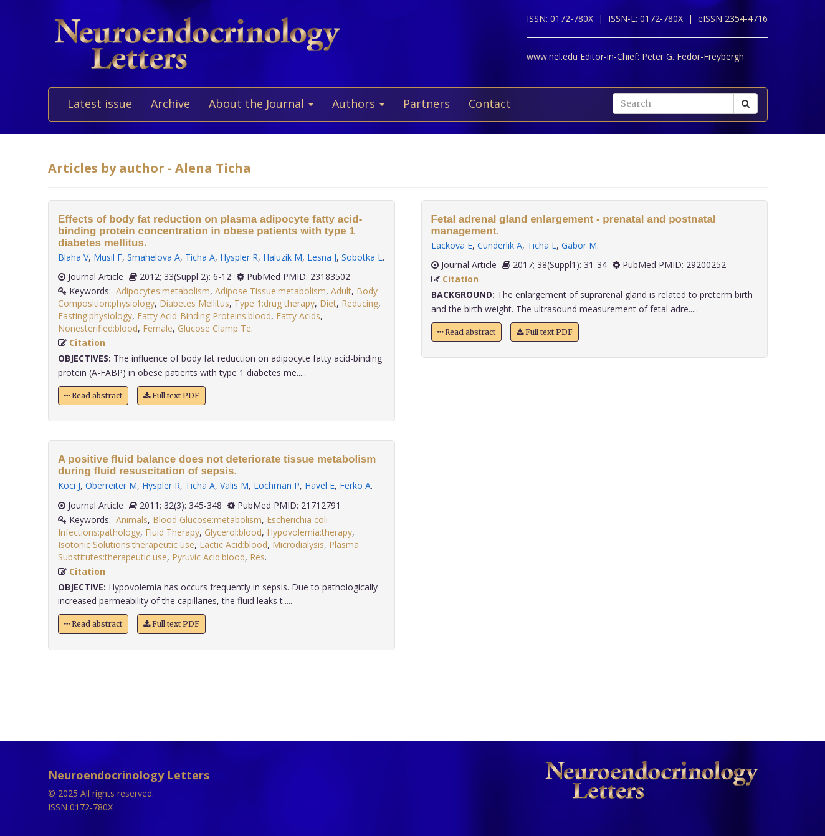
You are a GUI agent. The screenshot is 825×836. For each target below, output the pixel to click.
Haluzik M (282, 257)
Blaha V (73, 257)
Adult (341, 291)
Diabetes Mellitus (194, 303)
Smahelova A (153, 257)
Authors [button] (358, 103)
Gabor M (579, 245)
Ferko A (355, 485)
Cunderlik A (499, 245)
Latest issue (99, 103)
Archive (170, 103)
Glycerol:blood (233, 532)
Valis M (234, 485)
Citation (87, 342)
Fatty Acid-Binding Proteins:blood (204, 316)
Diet (328, 303)
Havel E (320, 485)
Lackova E (451, 245)
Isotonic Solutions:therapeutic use (126, 544)
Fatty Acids (298, 316)
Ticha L (541, 245)
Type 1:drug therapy (274, 303)
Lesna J (321, 257)
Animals (132, 520)
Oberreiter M (111, 485)
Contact (490, 103)
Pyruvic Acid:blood (208, 557)
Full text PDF (171, 395)
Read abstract (93, 395)
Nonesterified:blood (98, 328)
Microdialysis (298, 544)
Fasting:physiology (95, 316)
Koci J (69, 485)
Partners (426, 103)
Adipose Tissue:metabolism (270, 291)
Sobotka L (362, 257)
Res (257, 557)
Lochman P (277, 485)
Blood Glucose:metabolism (207, 520)
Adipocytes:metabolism (163, 291)
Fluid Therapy (172, 532)
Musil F (107, 257)
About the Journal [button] (261, 103)
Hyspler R (239, 257)
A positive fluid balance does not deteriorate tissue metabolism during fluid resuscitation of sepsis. (217, 465)
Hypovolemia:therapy (309, 532)
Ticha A (200, 257)
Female (158, 328)
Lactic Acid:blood (233, 544)
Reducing (359, 303)
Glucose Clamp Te (214, 328)
